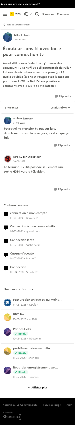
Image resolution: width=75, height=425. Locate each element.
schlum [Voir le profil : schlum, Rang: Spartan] (17, 118)
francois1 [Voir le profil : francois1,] (33, 376)
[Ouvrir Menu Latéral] (5, 14)
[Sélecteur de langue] (28, 14)
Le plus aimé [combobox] (60, 108)
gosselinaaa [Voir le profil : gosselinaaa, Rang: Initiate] (33, 231)
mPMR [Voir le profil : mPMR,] (33, 319)
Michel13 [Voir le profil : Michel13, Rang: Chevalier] (31, 258)
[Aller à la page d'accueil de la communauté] (16, 14)
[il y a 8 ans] (16, 245)
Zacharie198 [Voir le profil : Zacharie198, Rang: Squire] (33, 245)
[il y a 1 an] (16, 231)
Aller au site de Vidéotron (19, 4)
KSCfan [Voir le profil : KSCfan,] (33, 304)
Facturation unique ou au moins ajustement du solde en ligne (36, 300)
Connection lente (22, 240)
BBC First (19, 314)
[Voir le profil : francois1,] (7, 370)
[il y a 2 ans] (16, 218)
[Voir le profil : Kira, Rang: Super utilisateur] (7, 159)
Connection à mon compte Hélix (32, 226)
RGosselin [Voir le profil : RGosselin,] (35, 338)
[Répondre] (63, 96)
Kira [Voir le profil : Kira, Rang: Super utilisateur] (15, 156)
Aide (69, 405)
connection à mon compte (28, 213)
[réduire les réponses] (37, 115)
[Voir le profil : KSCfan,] (7, 302)
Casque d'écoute (22, 253)
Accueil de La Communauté (20, 405)
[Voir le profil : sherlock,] (7, 351)
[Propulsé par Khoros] (37, 416)
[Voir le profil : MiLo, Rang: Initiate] (7, 37)
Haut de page (52, 405)
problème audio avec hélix (31, 348)
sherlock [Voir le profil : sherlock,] (33, 357)
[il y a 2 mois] (19, 305)
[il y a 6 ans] (16, 259)
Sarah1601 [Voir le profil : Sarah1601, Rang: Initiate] (32, 272)
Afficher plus (37, 387)
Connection (18, 267)
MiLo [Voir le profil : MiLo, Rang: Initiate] (17, 35)
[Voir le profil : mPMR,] (7, 317)
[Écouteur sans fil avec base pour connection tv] (19, 123)
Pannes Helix (22, 329)
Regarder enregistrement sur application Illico (34, 368)
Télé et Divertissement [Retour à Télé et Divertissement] (16, 24)
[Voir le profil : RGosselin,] (7, 332)
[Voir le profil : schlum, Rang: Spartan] (7, 120)
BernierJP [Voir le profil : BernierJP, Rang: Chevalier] (32, 217)
